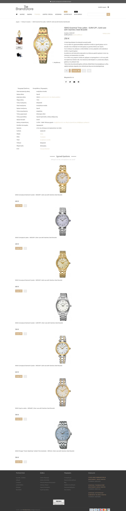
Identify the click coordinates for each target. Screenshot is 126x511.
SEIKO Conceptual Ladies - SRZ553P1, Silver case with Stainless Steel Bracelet (36, 237)
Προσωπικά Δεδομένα (69, 486)
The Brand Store (26, 509)
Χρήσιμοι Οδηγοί (44, 484)
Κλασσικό (46, 149)
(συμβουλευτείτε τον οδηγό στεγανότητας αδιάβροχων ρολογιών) (71, 122)
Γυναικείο (42, 137)
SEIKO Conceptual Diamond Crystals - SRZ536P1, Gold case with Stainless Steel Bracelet (38, 195)
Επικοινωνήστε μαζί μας (70, 479)
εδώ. (78, 59)
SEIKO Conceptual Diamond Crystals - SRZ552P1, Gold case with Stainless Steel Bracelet (38, 280)
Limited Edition (19, 484)
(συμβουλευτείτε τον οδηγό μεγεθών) (50, 97)
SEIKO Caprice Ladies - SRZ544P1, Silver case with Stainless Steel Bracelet (35, 407)
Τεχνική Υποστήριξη (45, 486)
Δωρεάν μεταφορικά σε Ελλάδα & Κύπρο (60, 1)
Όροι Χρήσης (67, 488)
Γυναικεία (18, 481)
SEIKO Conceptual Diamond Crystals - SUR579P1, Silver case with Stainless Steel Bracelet (39, 322)
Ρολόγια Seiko (106, 33)
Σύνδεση (23, 476)
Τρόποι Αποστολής (44, 479)
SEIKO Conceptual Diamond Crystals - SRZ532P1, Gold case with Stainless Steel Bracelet (38, 365)
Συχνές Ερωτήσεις (44, 488)
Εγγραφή (18, 476)
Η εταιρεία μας (67, 476)
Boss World (18, 488)
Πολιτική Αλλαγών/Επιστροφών (47, 481)
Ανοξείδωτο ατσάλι (45, 140)
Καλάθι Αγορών (103, 7)
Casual (42, 149)
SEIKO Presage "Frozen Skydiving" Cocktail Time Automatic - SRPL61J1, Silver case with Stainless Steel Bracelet (44, 450)
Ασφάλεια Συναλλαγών (69, 484)
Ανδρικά (18, 479)
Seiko (41, 134)
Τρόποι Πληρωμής (44, 476)
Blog (65, 481)
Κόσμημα (18, 486)
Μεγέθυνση (56, 62)
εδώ (89, 59)
